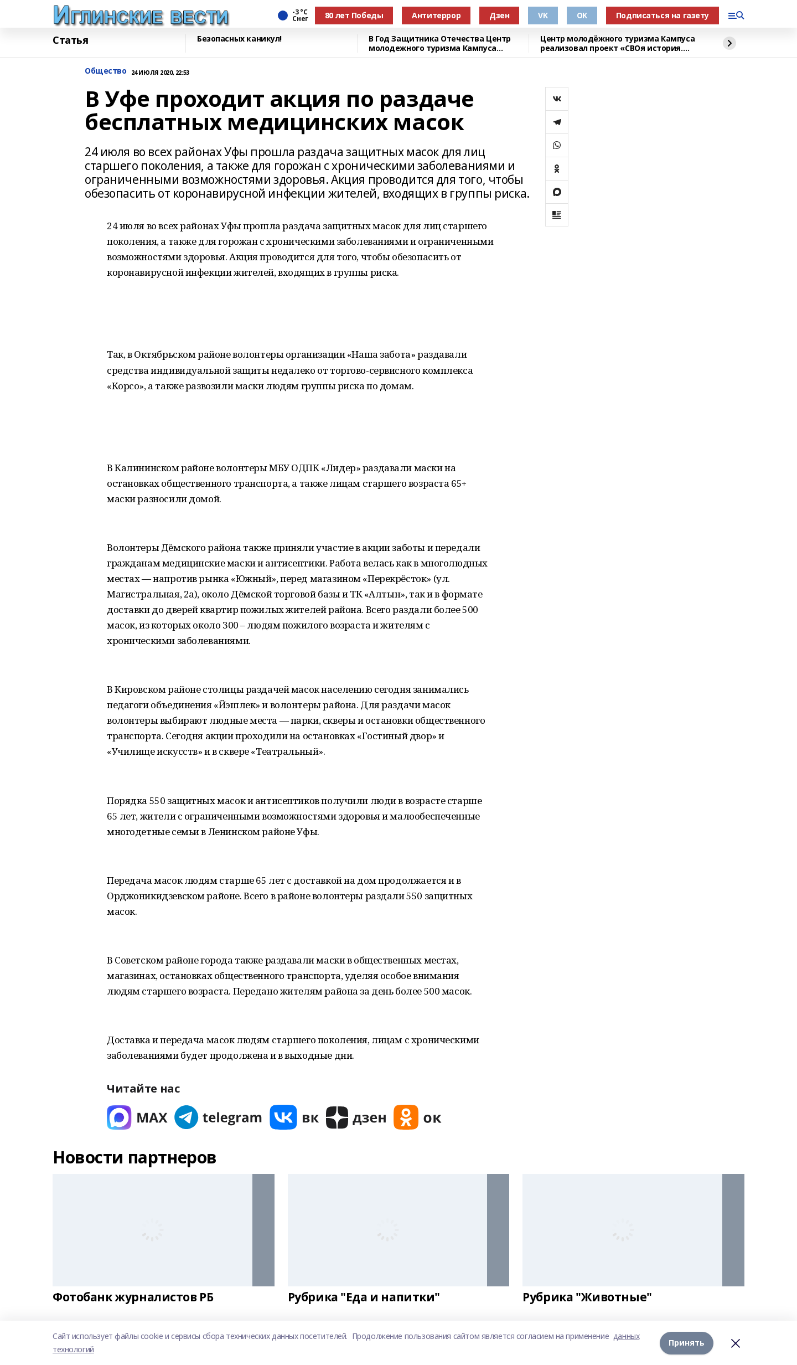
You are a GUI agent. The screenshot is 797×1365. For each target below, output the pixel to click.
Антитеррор (436, 15)
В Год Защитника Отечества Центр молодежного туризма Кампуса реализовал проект (440, 43)
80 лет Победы (354, 15)
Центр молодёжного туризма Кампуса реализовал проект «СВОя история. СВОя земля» (617, 43)
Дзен (499, 15)
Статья (70, 40)
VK (542, 15)
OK (582, 15)
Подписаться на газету (662, 15)
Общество (106, 71)
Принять (687, 1342)
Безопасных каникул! (239, 39)
